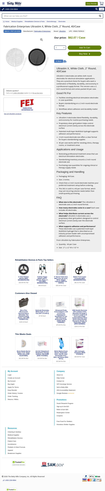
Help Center (61, 378)
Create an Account (14, 378)
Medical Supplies (13, 435)
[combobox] (60, 47)
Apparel (10, 450)
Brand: (56, 31)
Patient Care (12, 441)
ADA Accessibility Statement (66, 390)
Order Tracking (13, 396)
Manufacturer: (28, 31)
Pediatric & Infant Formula (16, 447)
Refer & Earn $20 (62, 409)
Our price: (60, 37)
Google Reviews (62, 393)
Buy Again (11, 384)
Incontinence (12, 444)
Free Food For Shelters (64, 421)
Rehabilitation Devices (15, 438)
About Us (60, 375)
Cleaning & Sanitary (14, 432)
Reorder (92, 4)
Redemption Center (63, 412)
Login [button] (102, 9)
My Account (12, 381)
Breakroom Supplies (14, 453)
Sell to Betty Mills (62, 387)
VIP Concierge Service (64, 384)
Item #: (7, 31)
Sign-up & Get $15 (63, 406)
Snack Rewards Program (65, 403)
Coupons (60, 416)
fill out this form (37, 93)
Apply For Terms (13, 387)
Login (9, 375)
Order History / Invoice (15, 393)
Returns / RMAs (13, 399)
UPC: (71, 31)
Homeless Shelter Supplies (66, 424)
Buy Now (84, 54)
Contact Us (60, 381)
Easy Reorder (12, 390)
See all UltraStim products (12, 114)
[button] (96, 9)
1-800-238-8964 (18, 93)
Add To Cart (84, 48)
